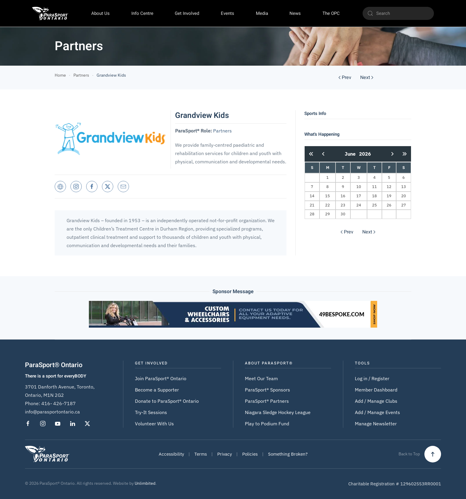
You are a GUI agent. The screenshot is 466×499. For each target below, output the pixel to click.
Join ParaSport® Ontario (160, 378)
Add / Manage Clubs (376, 401)
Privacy (224, 454)
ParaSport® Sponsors (267, 390)
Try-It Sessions (151, 412)
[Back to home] (50, 13)
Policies (250, 454)
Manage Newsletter (376, 424)
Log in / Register (372, 378)
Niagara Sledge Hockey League (278, 412)
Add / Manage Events (377, 412)
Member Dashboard (376, 390)
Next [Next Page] (366, 77)
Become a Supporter (157, 390)
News (295, 13)
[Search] (398, 13)
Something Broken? (288, 454)
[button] (432, 454)
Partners (222, 131)
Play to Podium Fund (267, 424)
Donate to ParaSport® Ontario (167, 401)
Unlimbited (145, 483)
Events (227, 13)
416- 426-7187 (58, 403)
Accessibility (171, 454)
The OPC (331, 13)
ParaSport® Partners (267, 401)
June (352, 154)
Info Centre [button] (142, 13)
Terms (200, 454)
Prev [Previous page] (345, 77)
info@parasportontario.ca (52, 412)
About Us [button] (100, 13)
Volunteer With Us (154, 424)
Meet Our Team (261, 378)
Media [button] (262, 13)
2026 (365, 154)
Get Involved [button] (187, 13)
